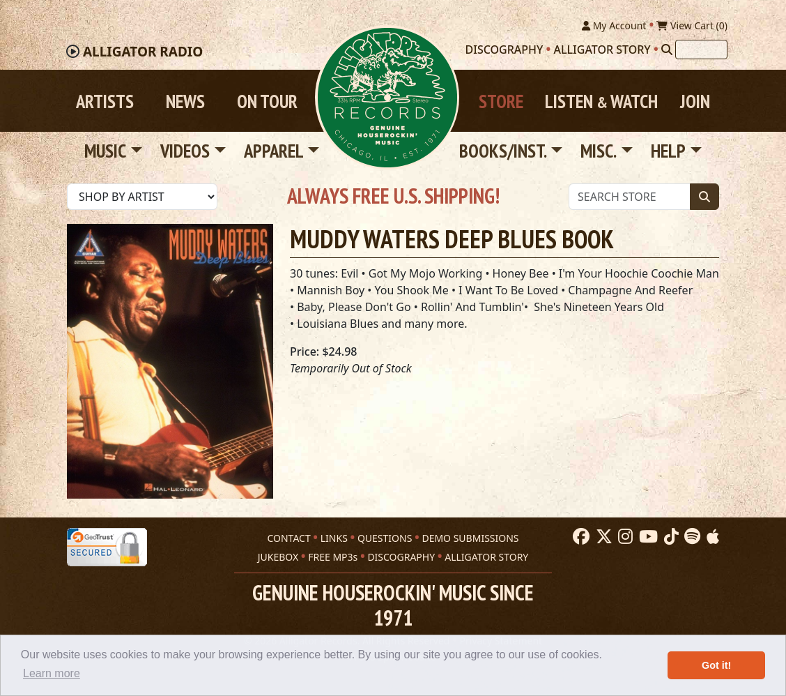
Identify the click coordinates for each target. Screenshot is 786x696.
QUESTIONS (384, 538)
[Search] (666, 49)
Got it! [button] (716, 665)
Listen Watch (601, 101)
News (185, 101)
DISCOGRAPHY (401, 556)
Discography (504, 49)
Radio (143, 52)
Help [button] (668, 151)
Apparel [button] (274, 151)
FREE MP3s (332, 556)
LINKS (334, 538)
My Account (614, 25)
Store (501, 101)
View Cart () (691, 25)
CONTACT (288, 538)
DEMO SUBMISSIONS (470, 538)
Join (695, 101)
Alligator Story (602, 49)
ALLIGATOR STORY (486, 556)
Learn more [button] (51, 673)
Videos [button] (185, 151)
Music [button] (105, 151)
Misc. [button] (598, 151)
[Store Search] (630, 196)
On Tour (267, 101)
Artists (105, 101)
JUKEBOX (278, 556)
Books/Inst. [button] (503, 151)
